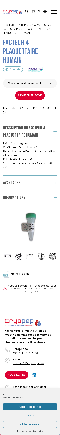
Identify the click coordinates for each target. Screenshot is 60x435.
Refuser (30, 415)
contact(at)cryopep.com (28, 363)
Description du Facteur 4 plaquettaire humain (24, 131)
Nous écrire (17, 374)
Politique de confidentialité (30, 431)
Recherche (10, 25)
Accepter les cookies (30, 406)
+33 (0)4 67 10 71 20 (25, 353)
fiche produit (16, 274)
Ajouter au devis (30, 95)
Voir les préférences (30, 424)
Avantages (11, 183)
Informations (14, 197)
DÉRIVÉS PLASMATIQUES (35, 25)
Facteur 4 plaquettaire (18, 29)
